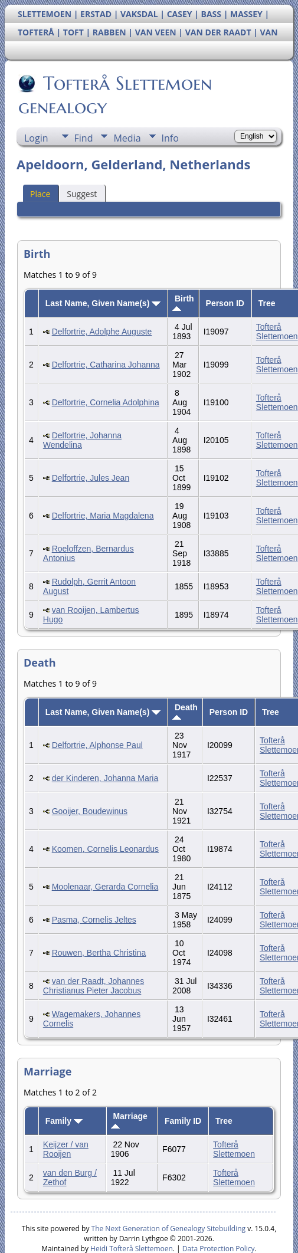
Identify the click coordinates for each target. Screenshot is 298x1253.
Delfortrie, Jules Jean (91, 478)
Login (36, 138)
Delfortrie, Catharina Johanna (106, 364)
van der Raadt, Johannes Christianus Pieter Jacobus (93, 985)
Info (170, 138)
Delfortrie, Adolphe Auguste (102, 331)
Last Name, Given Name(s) (103, 303)
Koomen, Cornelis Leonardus (105, 849)
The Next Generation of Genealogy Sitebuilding (168, 1229)
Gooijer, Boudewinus (89, 811)
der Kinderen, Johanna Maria (105, 778)
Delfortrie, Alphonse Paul (97, 745)
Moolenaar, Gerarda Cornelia (105, 886)
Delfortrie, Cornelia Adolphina (105, 402)
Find (83, 138)
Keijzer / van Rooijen (66, 1149)
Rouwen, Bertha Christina (99, 952)
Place (40, 193)
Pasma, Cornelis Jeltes (94, 919)
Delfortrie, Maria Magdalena (103, 515)
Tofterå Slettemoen (277, 331)
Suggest (82, 193)
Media (126, 138)
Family (64, 1121)
